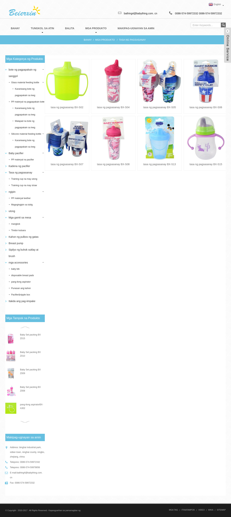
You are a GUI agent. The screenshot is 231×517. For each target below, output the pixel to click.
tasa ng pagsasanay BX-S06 (206, 107)
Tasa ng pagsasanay (132, 39)
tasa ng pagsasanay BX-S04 (113, 107)
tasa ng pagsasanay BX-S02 (67, 107)
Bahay (88, 39)
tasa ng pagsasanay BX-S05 (159, 107)
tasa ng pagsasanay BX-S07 (67, 164)
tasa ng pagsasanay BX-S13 (159, 164)
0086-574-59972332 (210, 13)
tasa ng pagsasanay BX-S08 (113, 164)
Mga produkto (105, 39)
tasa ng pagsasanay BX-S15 (206, 164)
